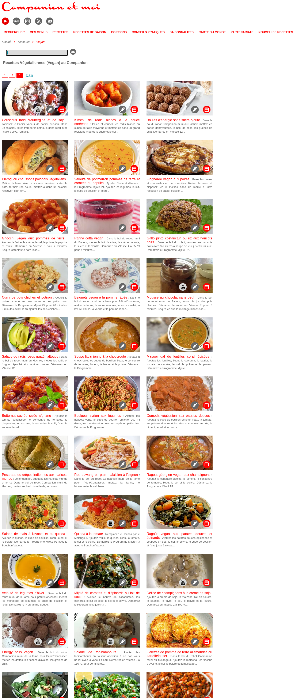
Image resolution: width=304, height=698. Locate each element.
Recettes (24, 41)
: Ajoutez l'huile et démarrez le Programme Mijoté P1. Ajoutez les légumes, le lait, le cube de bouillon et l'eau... (107, 187)
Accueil (6, 41)
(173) (29, 75)
